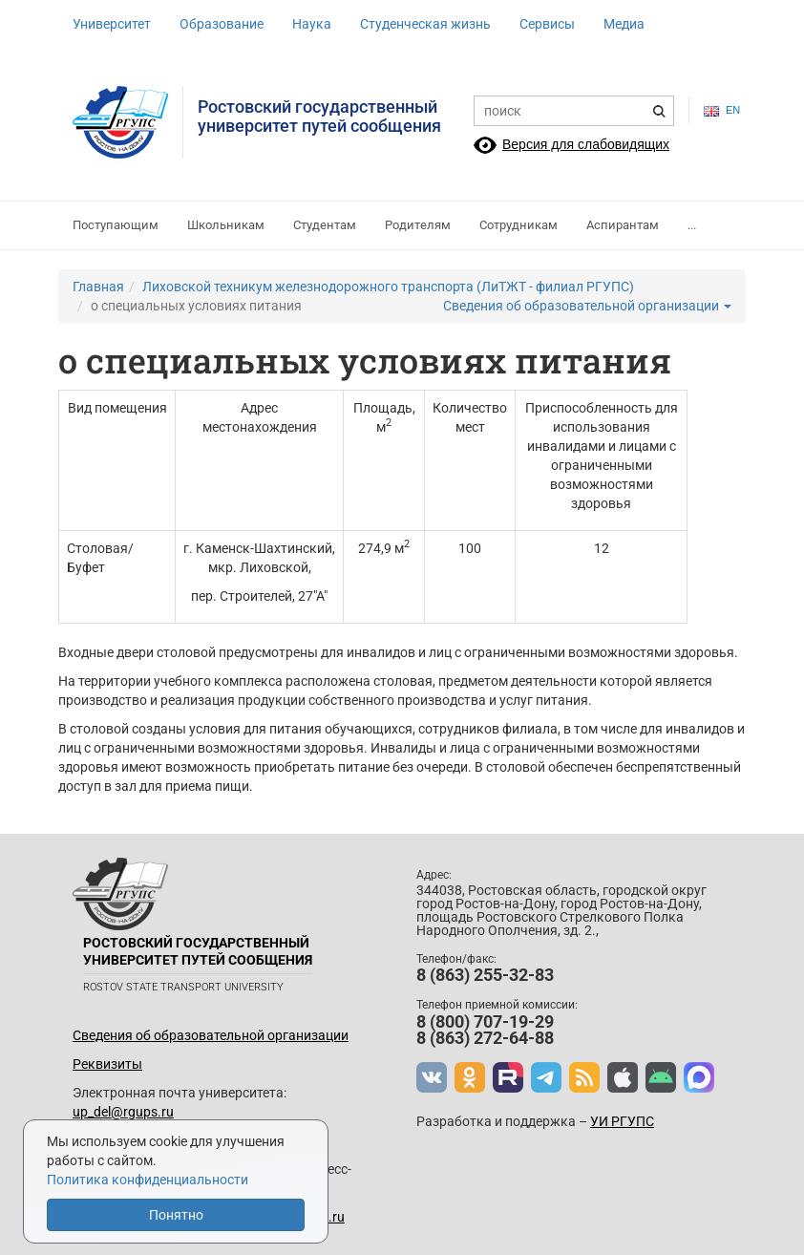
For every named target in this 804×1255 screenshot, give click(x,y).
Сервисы (547, 24)
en (717, 110)
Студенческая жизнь (425, 24)
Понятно (176, 1215)
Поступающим (116, 225)
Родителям (418, 225)
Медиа (624, 24)
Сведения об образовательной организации (587, 305)
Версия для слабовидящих (585, 144)
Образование (222, 24)
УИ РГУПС (622, 1121)
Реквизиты (107, 1064)
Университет (112, 24)
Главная (98, 286)
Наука (311, 24)
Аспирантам (622, 225)
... (692, 225)
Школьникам (225, 225)
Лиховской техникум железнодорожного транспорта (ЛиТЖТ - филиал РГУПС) (388, 286)
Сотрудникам (518, 225)
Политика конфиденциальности (147, 1179)
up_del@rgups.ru (123, 1111)
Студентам (324, 225)
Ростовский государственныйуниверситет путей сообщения (319, 116)
